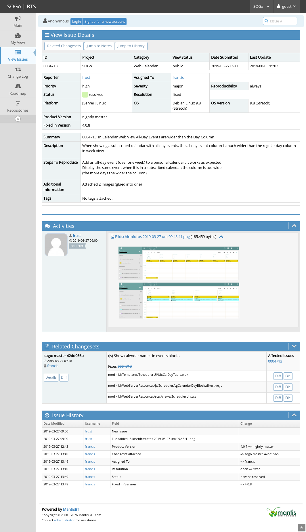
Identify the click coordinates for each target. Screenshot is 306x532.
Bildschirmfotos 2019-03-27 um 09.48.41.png (152, 236)
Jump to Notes (99, 45)
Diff (64, 377)
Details (51, 377)
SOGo (262, 6)
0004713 (125, 366)
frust (86, 77)
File (288, 375)
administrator (64, 520)
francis (178, 77)
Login (76, 21)
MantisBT (71, 509)
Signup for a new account (105, 21)
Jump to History (131, 45)
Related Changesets (64, 45)
